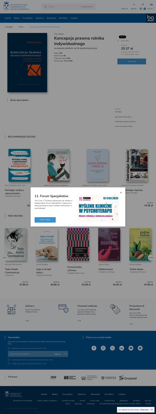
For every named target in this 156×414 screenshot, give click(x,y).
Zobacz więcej (45, 220)
